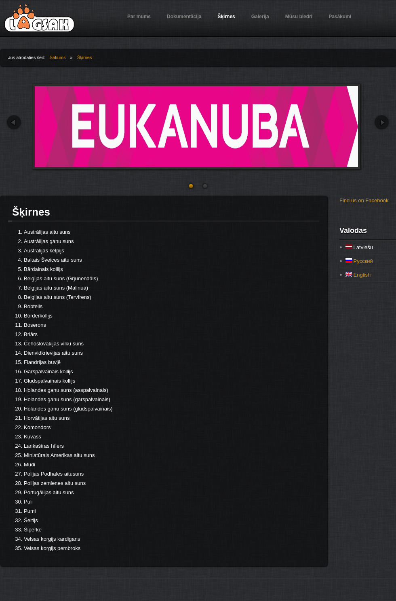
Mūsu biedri (298, 16)
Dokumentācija (184, 16)
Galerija (260, 16)
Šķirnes (226, 16)
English (358, 275)
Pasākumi (340, 16)
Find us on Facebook (363, 200)
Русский (359, 261)
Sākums (58, 57)
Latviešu (359, 247)
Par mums (139, 16)
